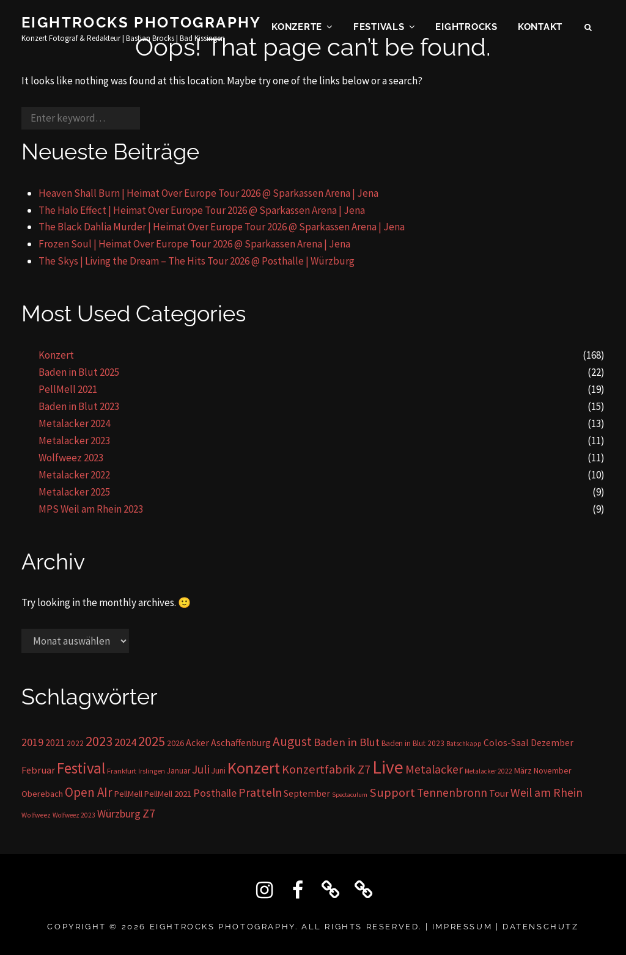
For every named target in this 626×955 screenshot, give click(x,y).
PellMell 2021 (68, 389)
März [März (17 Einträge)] (523, 770)
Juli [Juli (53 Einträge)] (201, 769)
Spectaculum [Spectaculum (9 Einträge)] (349, 795)
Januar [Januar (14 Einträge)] (178, 771)
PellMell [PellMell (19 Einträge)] (128, 793)
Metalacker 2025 (74, 492)
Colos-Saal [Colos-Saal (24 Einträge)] (506, 742)
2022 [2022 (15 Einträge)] (75, 743)
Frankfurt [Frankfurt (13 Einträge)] (121, 770)
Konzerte (296, 28)
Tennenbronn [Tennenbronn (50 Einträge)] (452, 792)
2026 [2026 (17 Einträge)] (175, 742)
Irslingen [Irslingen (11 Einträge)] (151, 771)
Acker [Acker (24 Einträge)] (197, 742)
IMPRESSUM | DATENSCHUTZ (505, 926)
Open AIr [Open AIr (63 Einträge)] (88, 792)
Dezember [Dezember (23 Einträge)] (552, 742)
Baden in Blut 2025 (79, 372)
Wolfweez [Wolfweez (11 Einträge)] (36, 815)
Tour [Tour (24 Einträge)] (499, 793)
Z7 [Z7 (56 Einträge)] (148, 813)
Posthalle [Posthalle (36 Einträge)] (215, 793)
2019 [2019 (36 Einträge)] (32, 742)
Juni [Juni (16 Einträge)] (219, 771)
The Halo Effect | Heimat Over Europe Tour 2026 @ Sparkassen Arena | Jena (202, 210)
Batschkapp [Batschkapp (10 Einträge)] (464, 743)
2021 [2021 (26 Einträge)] (55, 742)
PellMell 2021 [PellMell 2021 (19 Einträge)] (167, 793)
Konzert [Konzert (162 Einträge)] (253, 768)
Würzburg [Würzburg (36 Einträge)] (119, 814)
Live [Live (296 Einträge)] (387, 767)
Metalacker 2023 (74, 440)
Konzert (56, 355)
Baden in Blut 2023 (79, 406)
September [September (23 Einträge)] (307, 793)
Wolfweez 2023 (71, 457)
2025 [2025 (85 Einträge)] (151, 741)
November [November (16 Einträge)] (552, 771)
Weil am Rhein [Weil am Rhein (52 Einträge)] (546, 792)
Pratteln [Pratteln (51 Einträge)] (260, 792)
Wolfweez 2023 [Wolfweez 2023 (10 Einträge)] (74, 815)
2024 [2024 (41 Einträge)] (125, 742)
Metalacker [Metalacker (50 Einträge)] (434, 769)
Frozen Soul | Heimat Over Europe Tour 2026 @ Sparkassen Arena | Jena (194, 244)
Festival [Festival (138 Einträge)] (81, 768)
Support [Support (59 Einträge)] (392, 792)
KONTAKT (540, 28)
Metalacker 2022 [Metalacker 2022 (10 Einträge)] (488, 771)
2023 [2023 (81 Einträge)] (99, 741)
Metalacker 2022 (74, 474)
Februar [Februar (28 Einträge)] (38, 770)
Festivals (379, 28)
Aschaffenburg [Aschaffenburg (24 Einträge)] (241, 742)
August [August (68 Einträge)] (292, 741)
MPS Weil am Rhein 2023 (91, 509)
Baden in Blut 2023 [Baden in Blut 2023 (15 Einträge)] (412, 743)
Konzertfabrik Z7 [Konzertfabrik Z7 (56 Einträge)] (326, 769)
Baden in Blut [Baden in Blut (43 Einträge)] (347, 742)
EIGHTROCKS (466, 28)
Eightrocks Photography (141, 23)
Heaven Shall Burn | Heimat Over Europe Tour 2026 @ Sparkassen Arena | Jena (208, 193)
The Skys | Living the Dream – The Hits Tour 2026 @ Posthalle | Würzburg (197, 261)
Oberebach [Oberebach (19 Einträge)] (42, 793)
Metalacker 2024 (74, 423)
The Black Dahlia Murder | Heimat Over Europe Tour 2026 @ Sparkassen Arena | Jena (222, 226)
